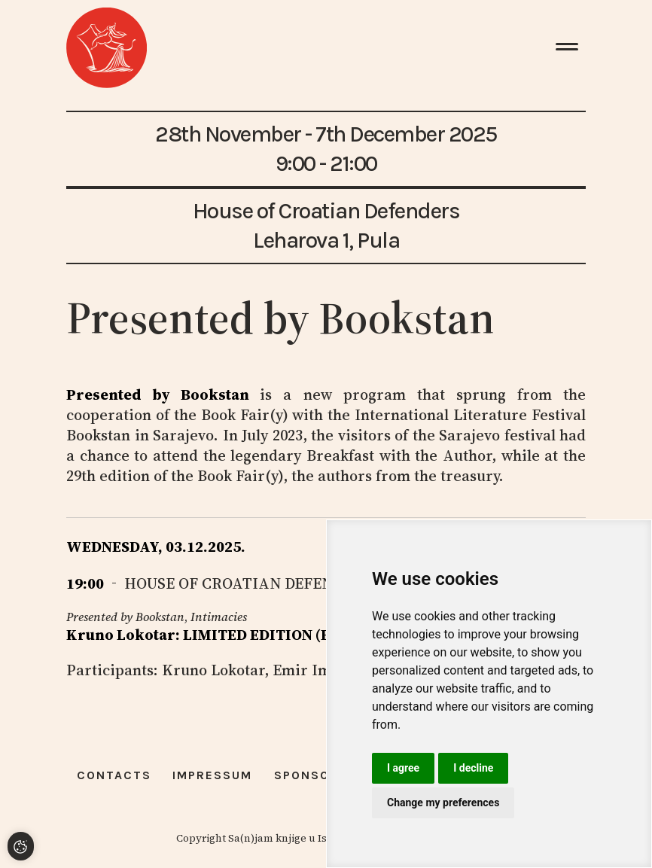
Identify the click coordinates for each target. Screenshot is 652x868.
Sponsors (311, 775)
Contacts (114, 775)
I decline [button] (473, 768)
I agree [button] (403, 768)
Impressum (212, 775)
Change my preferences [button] (443, 802)
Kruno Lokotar (213, 670)
